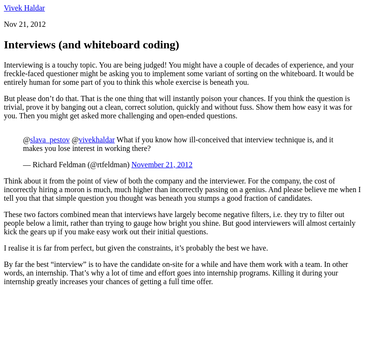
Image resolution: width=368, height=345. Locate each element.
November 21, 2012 (162, 165)
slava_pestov (50, 140)
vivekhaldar (97, 140)
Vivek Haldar (24, 8)
